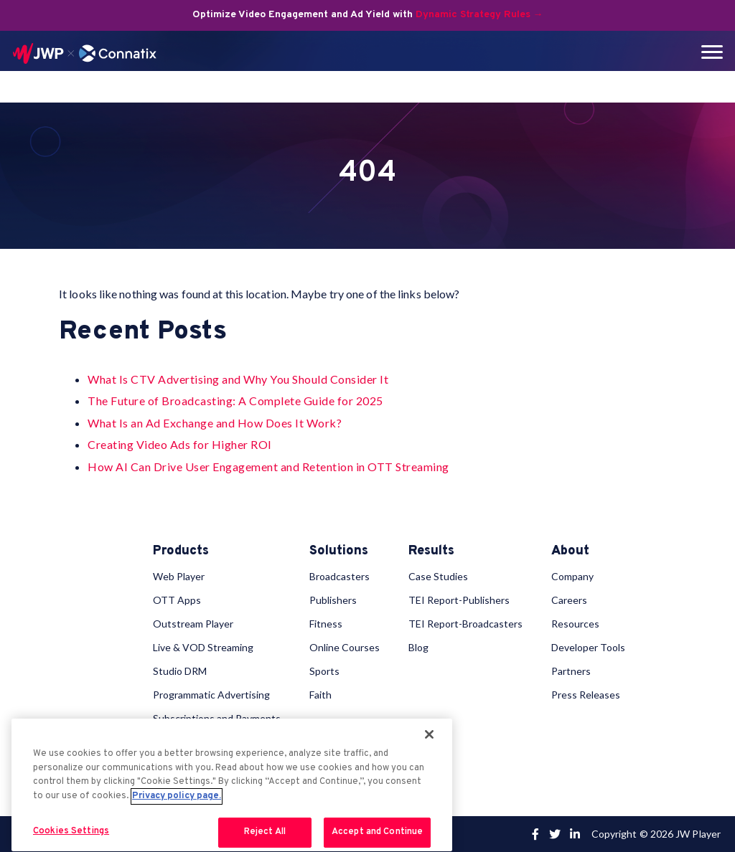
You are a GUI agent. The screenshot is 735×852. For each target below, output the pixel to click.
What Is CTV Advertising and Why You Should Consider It (238, 379)
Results (431, 551)
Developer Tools (588, 647)
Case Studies (438, 576)
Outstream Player (193, 623)
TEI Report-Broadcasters (465, 623)
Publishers (333, 600)
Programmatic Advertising (211, 694)
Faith (320, 694)
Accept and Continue (377, 832)
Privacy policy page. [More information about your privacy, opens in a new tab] (176, 796)
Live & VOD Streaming (203, 647)
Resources (575, 623)
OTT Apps (177, 600)
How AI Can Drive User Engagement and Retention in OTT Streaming (268, 466)
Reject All (265, 832)
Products (181, 551)
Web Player (179, 576)
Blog (418, 647)
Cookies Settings (71, 831)
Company (572, 576)
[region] (231, 785)
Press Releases (585, 694)
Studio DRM (180, 671)
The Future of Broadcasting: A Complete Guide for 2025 (235, 400)
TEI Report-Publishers (459, 600)
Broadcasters (339, 576)
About (570, 551)
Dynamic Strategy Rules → (479, 15)
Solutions (338, 551)
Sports (324, 671)
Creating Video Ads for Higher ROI (180, 444)
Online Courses (344, 647)
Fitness (325, 623)
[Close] (429, 734)
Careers (569, 600)
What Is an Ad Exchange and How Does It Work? (215, 423)
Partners (571, 671)
